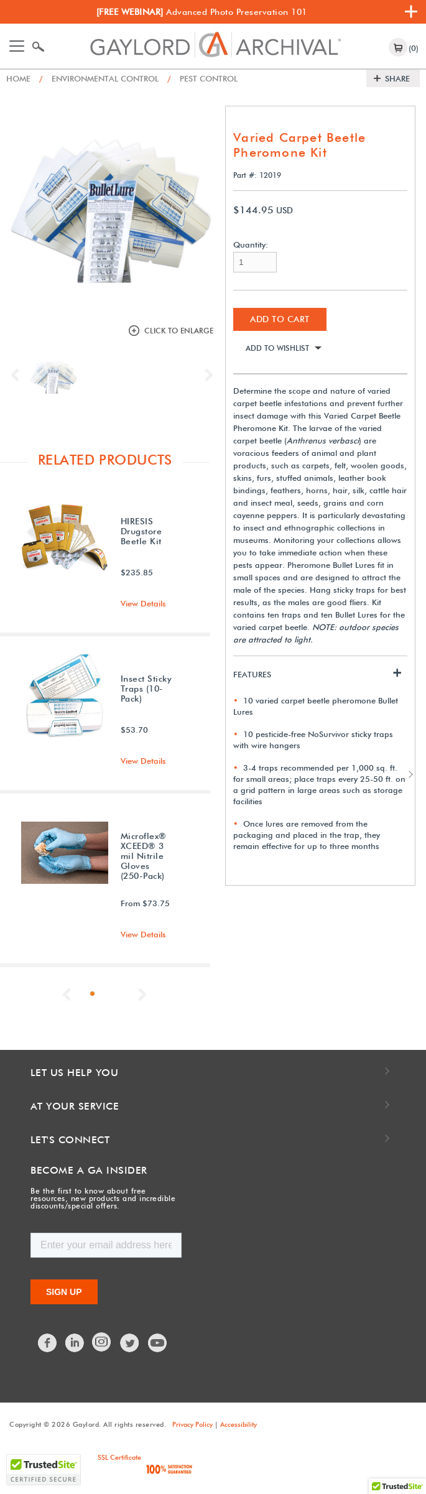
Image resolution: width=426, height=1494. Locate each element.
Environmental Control (99, 78)
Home (18, 78)
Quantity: (250, 245)
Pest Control (202, 78)
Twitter (130, 1342)
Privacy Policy (192, 1424)
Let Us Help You (74, 1073)
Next (205, 375)
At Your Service (74, 1106)
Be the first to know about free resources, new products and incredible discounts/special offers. (102, 1198)
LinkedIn (75, 1342)
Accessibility (238, 1424)
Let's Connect (70, 1140)
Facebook (47, 1342)
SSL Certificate (119, 1457)
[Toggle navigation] (17, 46)
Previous (18, 375)
